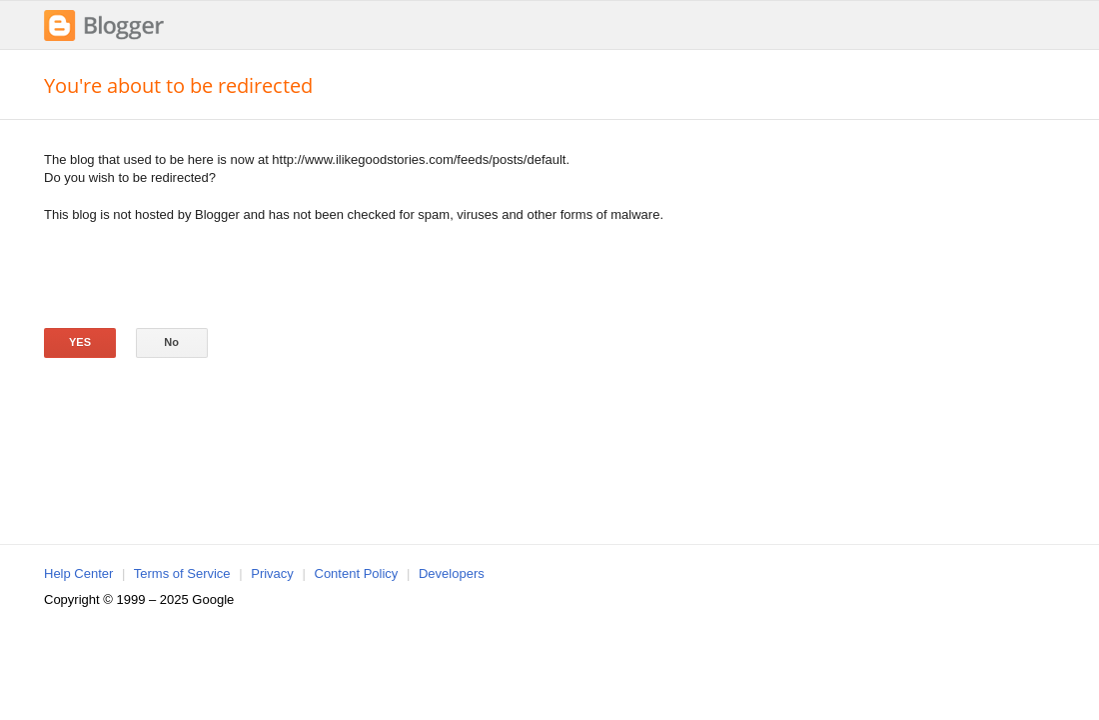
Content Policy (357, 573)
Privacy (272, 573)
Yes (80, 342)
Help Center (78, 573)
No (171, 342)
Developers (452, 573)
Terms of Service (182, 573)
